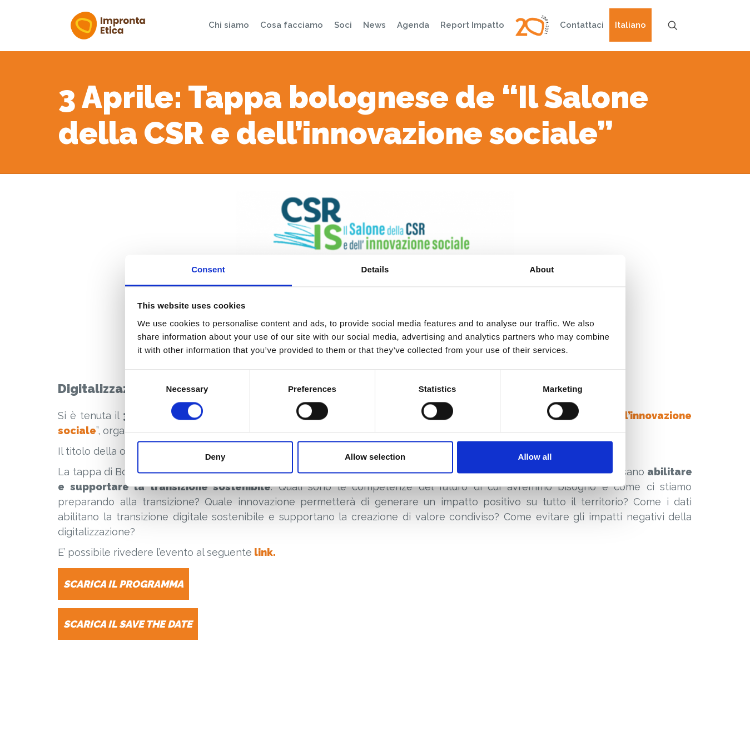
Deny (215, 457)
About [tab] (542, 269)
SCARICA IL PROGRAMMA (123, 584)
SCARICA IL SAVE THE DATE (127, 624)
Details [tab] (375, 269)
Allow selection (375, 457)
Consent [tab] (208, 269)
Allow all (535, 457)
